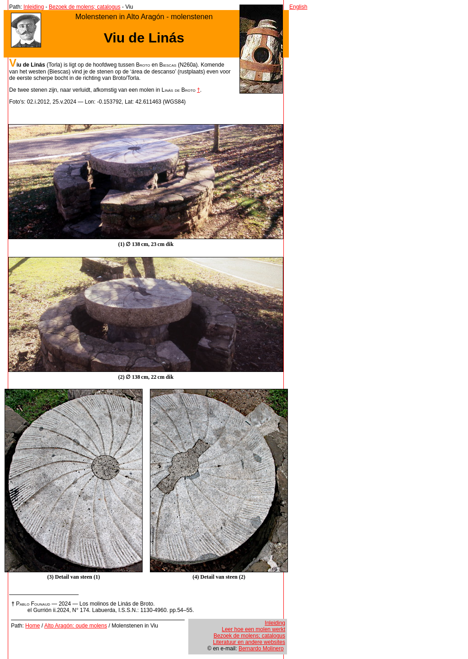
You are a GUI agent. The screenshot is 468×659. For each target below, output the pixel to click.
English (298, 7)
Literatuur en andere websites (249, 642)
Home (32, 625)
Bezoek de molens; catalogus (85, 7)
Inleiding (33, 7)
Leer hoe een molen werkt (253, 629)
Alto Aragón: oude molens (75, 625)
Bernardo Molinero (261, 648)
